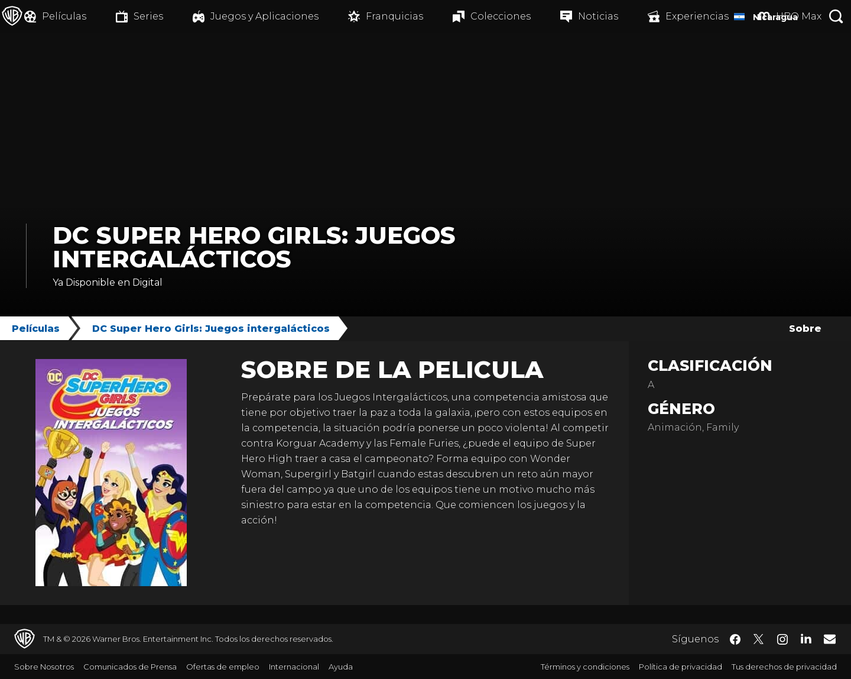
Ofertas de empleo (222, 666)
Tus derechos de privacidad (784, 666)
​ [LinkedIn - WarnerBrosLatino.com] (806, 638)
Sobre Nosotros (44, 666)
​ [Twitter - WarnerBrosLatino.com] (759, 639)
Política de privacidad (680, 666)
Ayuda (341, 666)
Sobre (805, 328)
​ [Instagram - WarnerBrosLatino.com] (782, 639)
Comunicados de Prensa (130, 666)
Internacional (294, 666)
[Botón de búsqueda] (836, 16)
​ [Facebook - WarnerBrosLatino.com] (735, 639)
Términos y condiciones (585, 666)
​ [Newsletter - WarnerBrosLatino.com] (830, 639)
